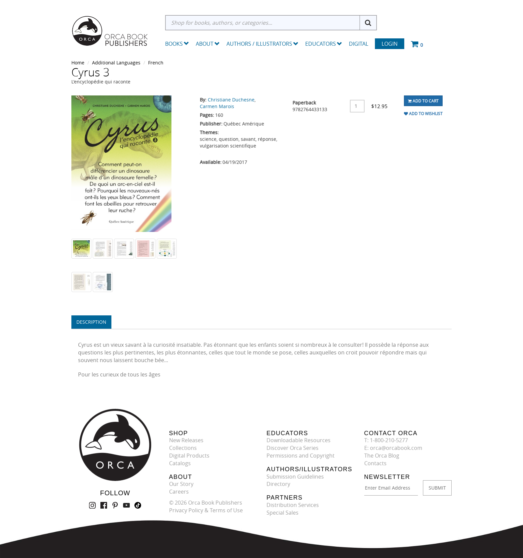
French (155, 62)
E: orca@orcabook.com (393, 448)
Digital (358, 43)
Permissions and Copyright (301, 455)
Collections (183, 448)
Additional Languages (116, 62)
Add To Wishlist (423, 113)
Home (77, 62)
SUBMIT (437, 488)
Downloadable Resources (299, 440)
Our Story (181, 484)
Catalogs (180, 463)
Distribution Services (293, 505)
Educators (323, 43)
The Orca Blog (381, 455)
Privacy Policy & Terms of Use (206, 510)
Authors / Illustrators (262, 43)
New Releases (186, 440)
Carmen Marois (217, 106)
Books (174, 43)
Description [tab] (91, 322)
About (208, 43)
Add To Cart (423, 100)
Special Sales (283, 512)
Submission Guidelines (295, 476)
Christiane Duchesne (231, 99)
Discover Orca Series (293, 448)
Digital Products (189, 455)
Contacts (375, 463)
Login (390, 43)
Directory (278, 484)
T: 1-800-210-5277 (386, 440)
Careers (179, 491)
